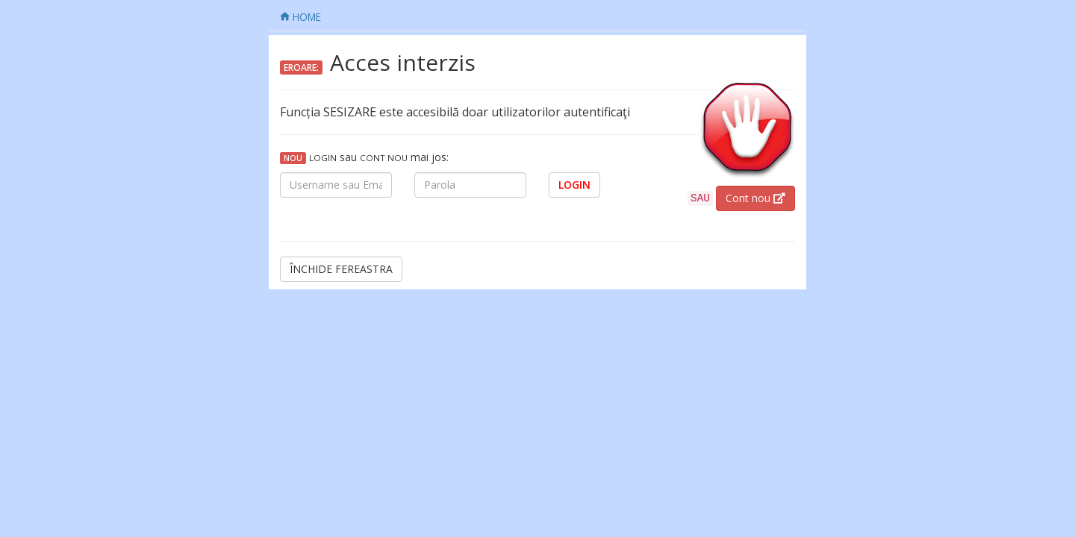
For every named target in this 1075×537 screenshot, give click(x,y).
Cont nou (755, 198)
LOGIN (574, 185)
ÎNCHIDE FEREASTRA (341, 269)
